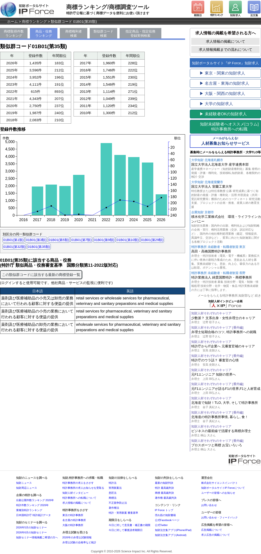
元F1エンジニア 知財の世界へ (226, 376)
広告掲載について (211, 529)
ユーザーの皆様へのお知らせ (218, 492)
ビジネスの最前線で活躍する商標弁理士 (226, 433)
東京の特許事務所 (72, 515)
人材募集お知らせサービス (225, 141)
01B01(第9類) (104, 240)
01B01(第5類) (59, 240)
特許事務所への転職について (79, 497)
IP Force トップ (164, 510)
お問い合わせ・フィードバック (219, 517)
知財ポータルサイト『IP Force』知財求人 (225, 63)
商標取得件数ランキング (14, 33)
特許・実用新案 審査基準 (123, 512)
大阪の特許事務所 (72, 525)
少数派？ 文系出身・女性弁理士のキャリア (226, 320)
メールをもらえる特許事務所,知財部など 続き (229, 295)
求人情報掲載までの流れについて (225, 49)
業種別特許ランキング (29, 510)
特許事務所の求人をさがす (78, 482)
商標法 (113, 497)
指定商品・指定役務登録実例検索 (140, 33)
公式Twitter (161, 525)
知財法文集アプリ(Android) (170, 535)
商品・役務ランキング (43, 33)
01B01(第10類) (128, 240)
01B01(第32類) (14, 247)
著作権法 (114, 507)
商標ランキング (34, 21)
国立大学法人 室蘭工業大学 (226, 197)
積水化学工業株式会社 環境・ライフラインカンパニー (226, 229)
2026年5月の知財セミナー (31, 527)
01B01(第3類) (36, 240)
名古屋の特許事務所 (74, 520)
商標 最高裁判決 (164, 492)
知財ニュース (24, 482)
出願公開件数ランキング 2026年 (35, 500)
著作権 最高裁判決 (166, 497)
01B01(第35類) (39, 247)
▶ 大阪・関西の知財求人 (222, 93)
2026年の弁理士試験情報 (77, 537)
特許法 (113, 482)
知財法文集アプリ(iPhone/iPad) (173, 530)
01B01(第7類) (81, 240)
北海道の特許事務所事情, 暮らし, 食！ (226, 419)
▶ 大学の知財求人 (216, 104)
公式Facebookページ (167, 520)
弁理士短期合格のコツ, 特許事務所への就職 (226, 334)
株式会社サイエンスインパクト (219, 482)
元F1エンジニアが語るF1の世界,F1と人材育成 (226, 391)
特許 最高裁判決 (164, 487)
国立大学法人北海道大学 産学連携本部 (226, 171)
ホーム (12, 21)
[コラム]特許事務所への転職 (229, 126)
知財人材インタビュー (75, 492)
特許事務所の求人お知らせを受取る (83, 487)
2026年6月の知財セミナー (31, 532)
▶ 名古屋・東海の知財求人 (224, 83)
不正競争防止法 (118, 502)
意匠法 (113, 492)
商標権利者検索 (73, 33)
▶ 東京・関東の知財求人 (222, 73)
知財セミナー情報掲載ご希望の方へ (37, 537)
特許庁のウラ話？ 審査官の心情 (226, 362)
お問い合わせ (209, 505)
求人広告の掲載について (215, 534)
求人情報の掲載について (225, 41)
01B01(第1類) (13, 240)
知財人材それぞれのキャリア (211, 313)
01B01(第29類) (152, 240)
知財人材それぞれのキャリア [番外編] (217, 327)
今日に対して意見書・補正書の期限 (129, 525)
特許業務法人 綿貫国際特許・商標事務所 (226, 283)
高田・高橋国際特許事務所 (226, 259)
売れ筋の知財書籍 (165, 515)
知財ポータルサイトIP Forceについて (223, 487)
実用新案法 (115, 487)
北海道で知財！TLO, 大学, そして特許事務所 (226, 405)
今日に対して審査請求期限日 (126, 530)
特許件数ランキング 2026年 (32, 505)
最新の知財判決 (164, 482)
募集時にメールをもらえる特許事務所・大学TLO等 (225, 152)
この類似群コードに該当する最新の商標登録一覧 (41, 275)
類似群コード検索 (103, 33)
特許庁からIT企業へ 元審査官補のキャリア (226, 348)
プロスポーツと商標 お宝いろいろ (226, 447)
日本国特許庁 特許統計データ (33, 515)
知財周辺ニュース (26, 487)
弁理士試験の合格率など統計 (79, 542)
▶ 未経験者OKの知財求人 (223, 114)
